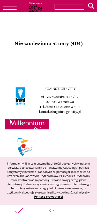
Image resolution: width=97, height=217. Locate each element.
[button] (48, 211)
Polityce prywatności (48, 196)
